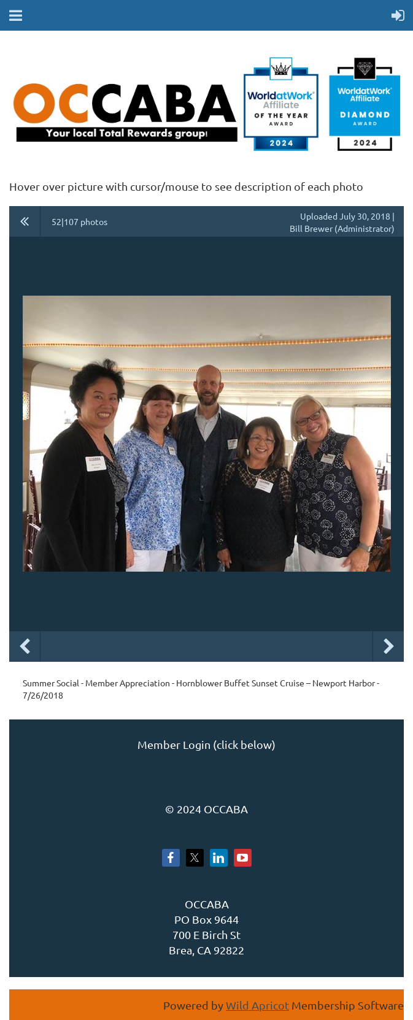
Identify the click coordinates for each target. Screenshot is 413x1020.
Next (388, 646)
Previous (24, 646)
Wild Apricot (257, 1005)
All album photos (25, 221)
